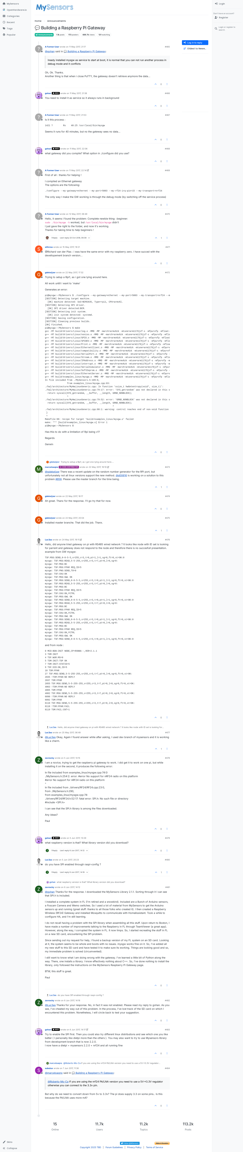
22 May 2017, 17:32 (74, 272)
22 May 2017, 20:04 (74, 518)
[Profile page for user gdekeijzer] (38, 274)
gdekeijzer (50, 272)
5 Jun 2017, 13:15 (72, 758)
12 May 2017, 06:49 (78, 214)
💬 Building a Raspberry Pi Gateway (85, 51)
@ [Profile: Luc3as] (50, 737)
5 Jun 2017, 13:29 (78, 838)
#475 (167, 518)
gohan (48, 93)
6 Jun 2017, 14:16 (72, 1000)
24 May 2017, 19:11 (70, 539)
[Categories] (15, 16)
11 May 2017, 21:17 (77, 46)
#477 (167, 732)
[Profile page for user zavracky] (38, 760)
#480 (167, 859)
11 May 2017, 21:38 (78, 93)
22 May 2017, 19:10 (97, 467)
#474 (167, 496)
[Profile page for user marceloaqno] (38, 469)
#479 (167, 838)
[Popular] (15, 34)
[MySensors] (15, 3)
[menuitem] (227, 3)
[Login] (227, 3)
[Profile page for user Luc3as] (38, 542)
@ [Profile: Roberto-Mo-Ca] (72, 1063)
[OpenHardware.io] (15, 9)
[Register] (227, 17)
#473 (167, 467)
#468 (167, 148)
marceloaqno (51, 467)
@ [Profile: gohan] (50, 51)
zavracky (49, 758)
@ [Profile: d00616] (121, 475)
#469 (167, 170)
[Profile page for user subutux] (38, 1070)
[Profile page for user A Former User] (38, 49)
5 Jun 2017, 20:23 (70, 859)
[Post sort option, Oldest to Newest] (195, 48)
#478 (167, 758)
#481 (167, 887)
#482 (167, 1000)
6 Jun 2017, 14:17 (78, 1029)
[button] (15, 1142)
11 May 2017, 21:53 (77, 115)
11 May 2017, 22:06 (78, 148)
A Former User (52, 46)
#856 (58, 479)
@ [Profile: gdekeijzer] (52, 471)
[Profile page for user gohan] (38, 95)
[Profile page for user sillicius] (38, 249)
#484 (167, 1068)
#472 (167, 272)
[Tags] (15, 28)
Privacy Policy (134, 1147)
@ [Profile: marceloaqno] (54, 1072)
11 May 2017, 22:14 (77, 170)
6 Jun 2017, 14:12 (72, 887)
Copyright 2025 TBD (90, 1147)
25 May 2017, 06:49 (71, 732)
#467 (167, 115)
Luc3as (48, 539)
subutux (49, 1068)
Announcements (44, 35)
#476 (167, 539)
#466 (167, 93)
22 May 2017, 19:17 (74, 496)
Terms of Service (154, 1147)
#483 (167, 1029)
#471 (168, 247)
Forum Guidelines (114, 1147)
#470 (167, 214)
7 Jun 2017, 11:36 (71, 1068)
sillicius (49, 247)
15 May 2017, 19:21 (71, 247)
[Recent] (15, 22)
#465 (167, 46)
